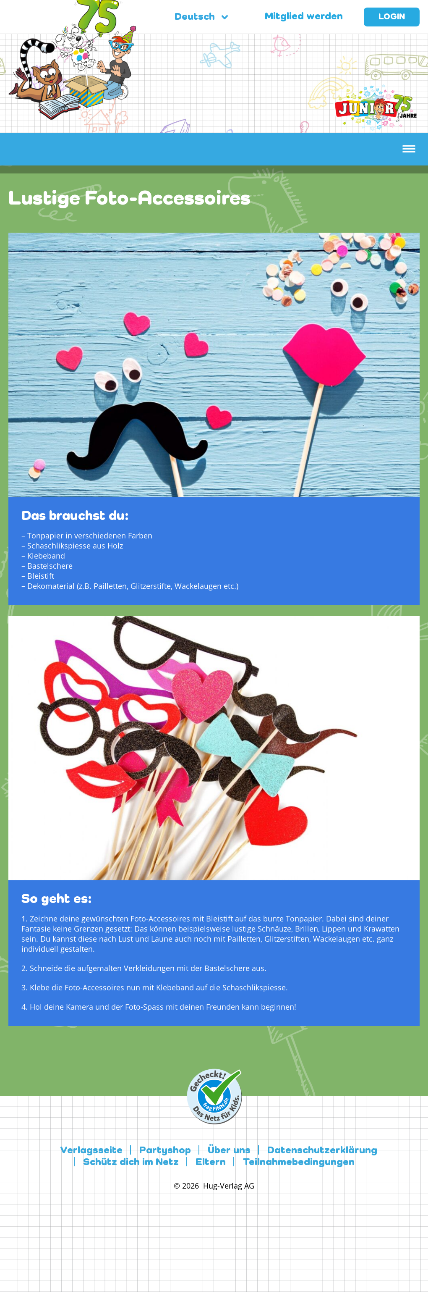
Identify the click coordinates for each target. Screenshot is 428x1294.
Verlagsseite (91, 1151)
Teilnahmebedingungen (299, 1163)
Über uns (229, 1151)
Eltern (211, 1163)
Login (391, 17)
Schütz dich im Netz (131, 1163)
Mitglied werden (304, 17)
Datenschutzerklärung (322, 1151)
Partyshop (165, 1151)
